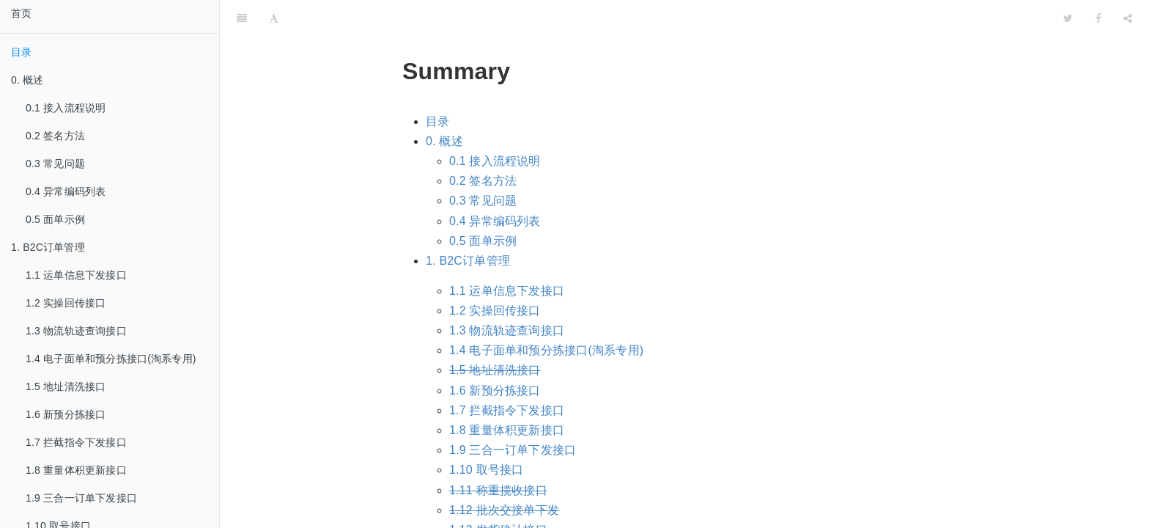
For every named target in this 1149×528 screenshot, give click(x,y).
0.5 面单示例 (55, 219)
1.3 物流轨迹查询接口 (76, 331)
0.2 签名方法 (55, 136)
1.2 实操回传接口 (66, 303)
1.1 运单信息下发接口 (76, 275)
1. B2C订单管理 (468, 224)
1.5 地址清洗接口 (66, 386)
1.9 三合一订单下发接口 (81, 498)
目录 (21, 52)
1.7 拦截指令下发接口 (76, 442)
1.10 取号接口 (486, 433)
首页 (21, 13)
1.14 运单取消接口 (498, 513)
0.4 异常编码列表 (66, 191)
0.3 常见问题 (55, 163)
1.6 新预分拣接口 (66, 414)
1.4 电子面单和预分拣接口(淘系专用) (111, 358)
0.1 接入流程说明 (66, 108)
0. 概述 (444, 104)
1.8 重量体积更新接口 (76, 470)
